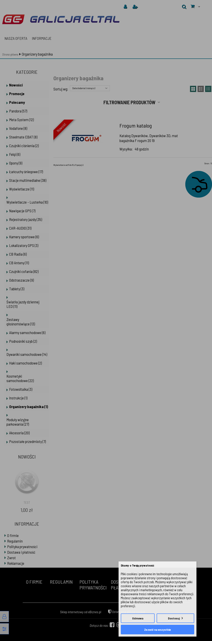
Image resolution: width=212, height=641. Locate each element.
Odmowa (137, 618)
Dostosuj (174, 618)
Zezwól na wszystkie (157, 629)
